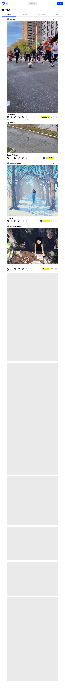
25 (56, 221)
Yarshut (12, 19)
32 (56, 269)
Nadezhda (12, 122)
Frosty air (10, 218)
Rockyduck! (11, 114)
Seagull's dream (12, 155)
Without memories (15, 163)
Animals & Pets (45, 117)
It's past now (11, 266)
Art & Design (46, 221)
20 (56, 117)
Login (60, 3)
